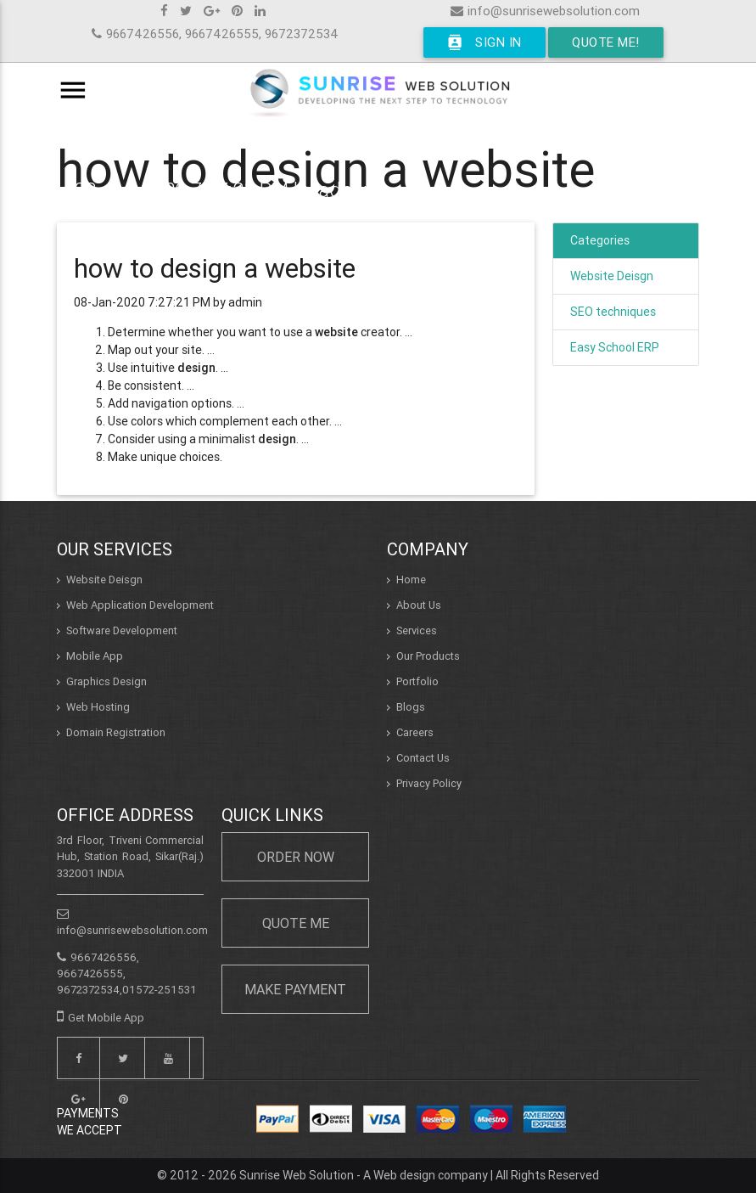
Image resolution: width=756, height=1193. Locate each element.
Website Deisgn (611, 276)
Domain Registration (115, 732)
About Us (418, 605)
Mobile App (94, 656)
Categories (600, 240)
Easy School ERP (614, 347)
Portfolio (417, 681)
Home (411, 579)
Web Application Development (140, 605)
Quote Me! (606, 42)
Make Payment (295, 989)
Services (416, 630)
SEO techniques (613, 311)
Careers (415, 732)
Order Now (295, 856)
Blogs (410, 707)
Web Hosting (98, 707)
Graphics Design (106, 681)
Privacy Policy (429, 783)
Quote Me (295, 922)
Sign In (484, 42)
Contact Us (423, 758)
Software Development (121, 630)
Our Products (428, 656)
